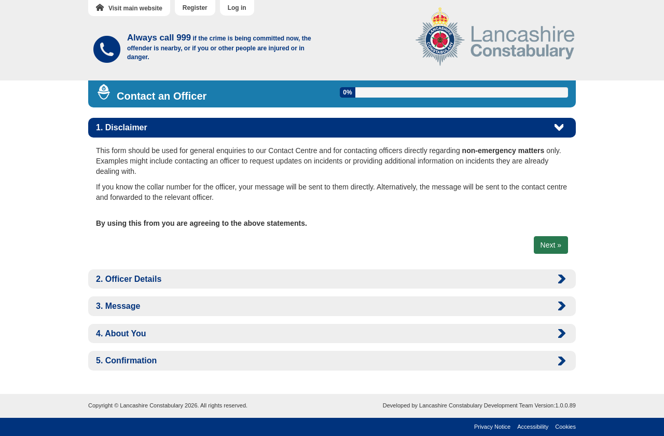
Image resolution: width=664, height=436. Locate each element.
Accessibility (532, 427)
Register (195, 7)
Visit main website (129, 8)
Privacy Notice (492, 427)
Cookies (565, 427)
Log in (237, 7)
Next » (551, 245)
